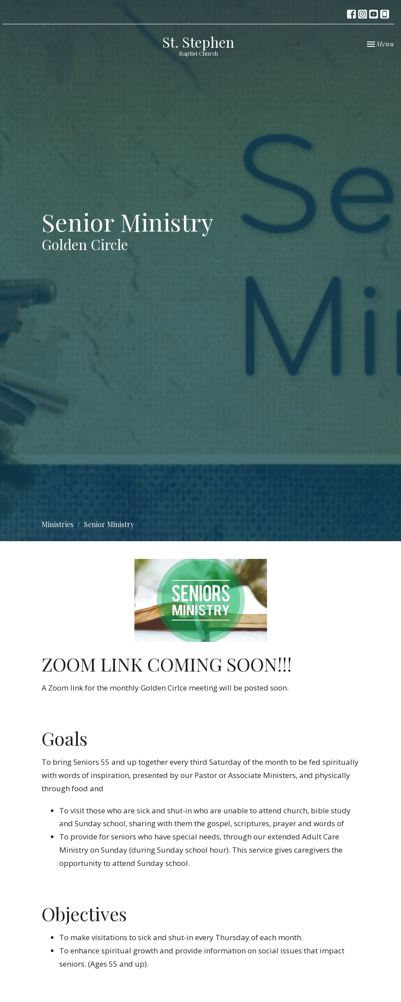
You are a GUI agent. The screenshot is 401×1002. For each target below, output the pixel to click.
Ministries (57, 524)
